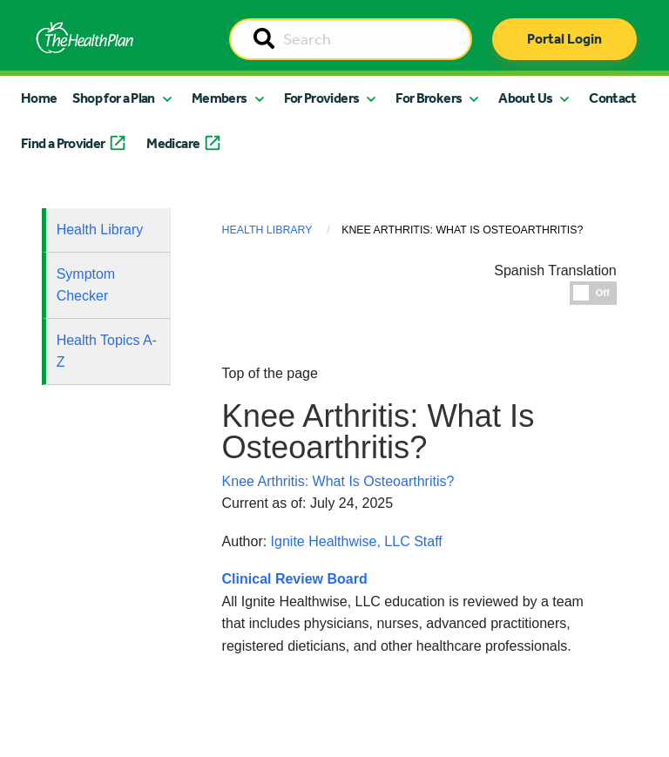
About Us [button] (525, 98)
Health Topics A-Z (107, 351)
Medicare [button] (172, 143)
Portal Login (564, 38)
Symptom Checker (86, 285)
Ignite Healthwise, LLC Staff (357, 541)
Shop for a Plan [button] (113, 98)
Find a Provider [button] (63, 143)
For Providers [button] (322, 98)
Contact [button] (613, 98)
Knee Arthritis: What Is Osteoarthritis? (338, 481)
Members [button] (219, 98)
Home (39, 98)
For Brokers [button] (428, 98)
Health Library (100, 229)
